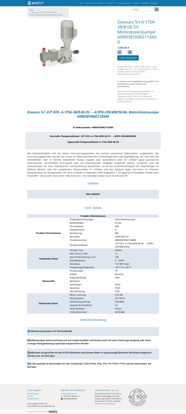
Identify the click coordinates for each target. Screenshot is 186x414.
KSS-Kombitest (33, 394)
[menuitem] (81, 3)
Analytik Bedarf (33, 399)
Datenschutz (110, 403)
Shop (31, 10)
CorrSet (30, 396)
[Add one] (130, 52)
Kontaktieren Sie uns (69, 394)
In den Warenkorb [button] (128, 57)
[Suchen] (156, 9)
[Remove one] (119, 52)
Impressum (99, 403)
